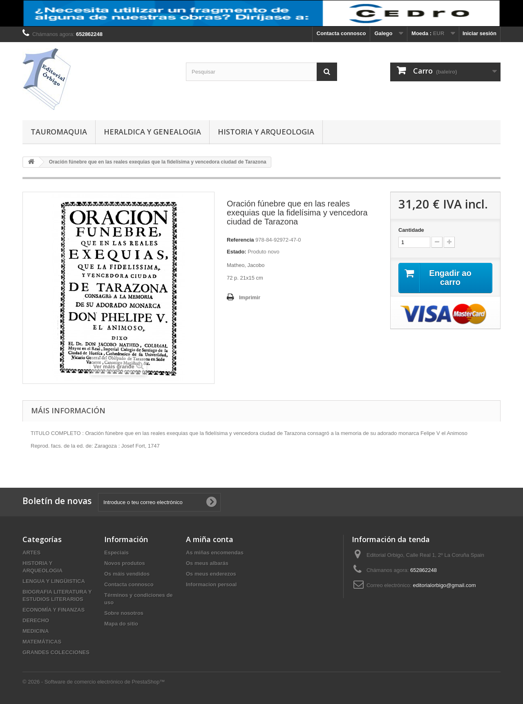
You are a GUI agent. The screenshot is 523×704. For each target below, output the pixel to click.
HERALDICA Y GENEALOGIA (152, 132)
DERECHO (35, 620)
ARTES (31, 552)
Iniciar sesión (479, 33)
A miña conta (209, 539)
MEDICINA (35, 631)
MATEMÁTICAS (41, 642)
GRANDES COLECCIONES (55, 652)
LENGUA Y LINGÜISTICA (53, 581)
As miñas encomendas (215, 552)
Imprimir (249, 297)
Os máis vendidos (127, 574)
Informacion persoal (211, 584)
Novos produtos (124, 563)
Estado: (236, 252)
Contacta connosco (341, 33)
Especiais (116, 552)
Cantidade (411, 230)
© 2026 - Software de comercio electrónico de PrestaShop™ (93, 682)
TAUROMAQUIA (59, 132)
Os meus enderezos (211, 574)
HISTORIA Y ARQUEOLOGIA (266, 132)
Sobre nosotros (123, 613)
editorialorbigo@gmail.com (444, 585)
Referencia (240, 240)
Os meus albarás (207, 563)
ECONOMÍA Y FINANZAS (53, 610)
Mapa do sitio (121, 624)
